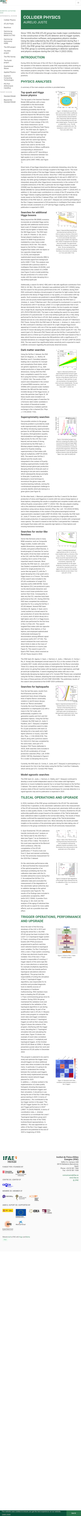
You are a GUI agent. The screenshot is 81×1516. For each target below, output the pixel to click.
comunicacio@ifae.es (71, 1175)
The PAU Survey (9, 57)
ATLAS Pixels (9, 24)
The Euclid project (8, 61)
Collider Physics (10, 20)
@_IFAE (76, 1180)
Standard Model (10, 96)
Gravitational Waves (8, 67)
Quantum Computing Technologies (9, 78)
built (9, 1237)
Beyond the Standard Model (10, 101)
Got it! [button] (74, 1513)
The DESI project (7, 52)
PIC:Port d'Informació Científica (8, 86)
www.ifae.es (74, 1178)
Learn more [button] (6, 1514)
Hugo (21, 1237)
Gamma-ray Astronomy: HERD (8, 41)
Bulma (28, 1237)
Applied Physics (10, 72)
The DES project (10, 47)
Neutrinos (7, 27)
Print (5, 1239)
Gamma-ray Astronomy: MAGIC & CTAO (9, 33)
